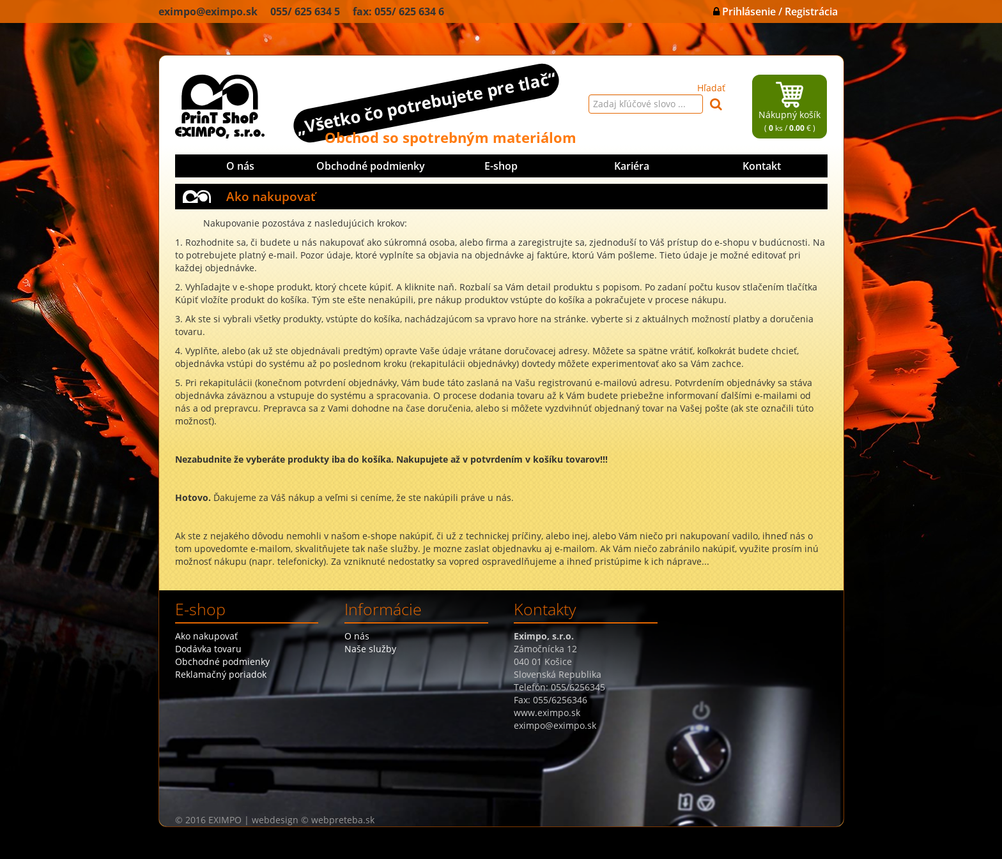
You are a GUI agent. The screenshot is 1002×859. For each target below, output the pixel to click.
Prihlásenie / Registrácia (775, 11)
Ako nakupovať (206, 636)
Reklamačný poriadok (220, 674)
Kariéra (631, 166)
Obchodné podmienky (370, 166)
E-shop (501, 166)
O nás (240, 166)
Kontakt (762, 166)
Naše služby (370, 649)
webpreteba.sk (342, 820)
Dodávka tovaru (208, 649)
